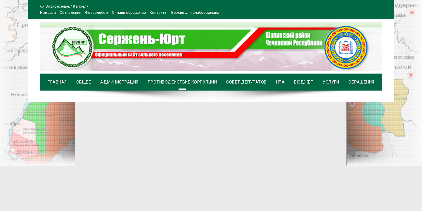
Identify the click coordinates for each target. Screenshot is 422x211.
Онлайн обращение (129, 12)
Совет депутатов (246, 82)
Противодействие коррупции (182, 82)
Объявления (70, 12)
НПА (280, 82)
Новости (48, 12)
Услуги (331, 82)
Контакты (158, 12)
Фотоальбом (96, 12)
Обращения (361, 82)
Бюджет (303, 82)
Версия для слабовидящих (195, 12)
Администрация (119, 82)
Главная (57, 82)
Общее (83, 82)
